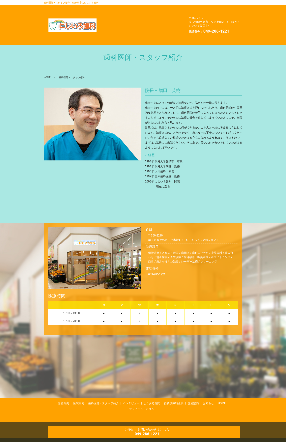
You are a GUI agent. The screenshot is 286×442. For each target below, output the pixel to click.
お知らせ (132, 20)
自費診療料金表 (168, 14)
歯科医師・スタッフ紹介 (162, 8)
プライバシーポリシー (120, 25)
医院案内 (132, 8)
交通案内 (111, 20)
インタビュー (114, 14)
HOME (150, 20)
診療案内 (111, 8)
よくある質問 (141, 14)
